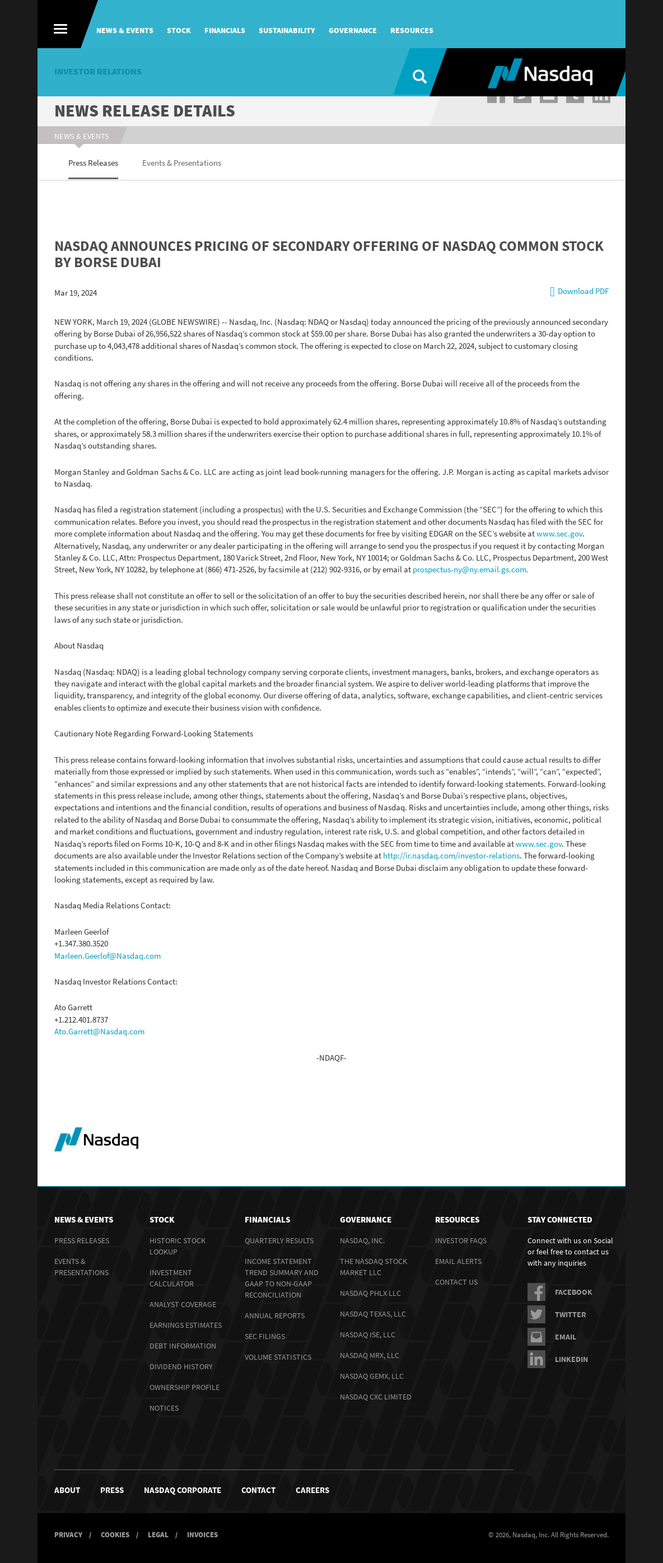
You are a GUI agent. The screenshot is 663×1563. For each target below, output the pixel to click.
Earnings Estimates (186, 1324)
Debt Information (183, 1345)
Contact (258, 1489)
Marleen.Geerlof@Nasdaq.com (107, 954)
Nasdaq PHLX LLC (370, 1292)
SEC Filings (265, 1336)
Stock (179, 30)
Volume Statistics (278, 1356)
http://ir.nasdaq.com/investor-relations (451, 855)
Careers (312, 1489)
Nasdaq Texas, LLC (373, 1313)
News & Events (124, 30)
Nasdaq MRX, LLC (369, 1355)
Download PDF (583, 290)
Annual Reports (275, 1315)
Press (112, 1489)
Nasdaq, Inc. (362, 1240)
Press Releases (81, 1240)
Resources (411, 30)
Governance (353, 30)
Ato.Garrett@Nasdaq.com (99, 1030)
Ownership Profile (185, 1387)
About (67, 1489)
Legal (158, 1534)
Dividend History (181, 1366)
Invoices (202, 1534)
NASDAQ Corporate (182, 1489)
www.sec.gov (559, 533)
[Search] (411, 72)
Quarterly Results (279, 1240)
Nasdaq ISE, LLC (367, 1334)
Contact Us (456, 1281)
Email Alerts (458, 1261)
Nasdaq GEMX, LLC (372, 1375)
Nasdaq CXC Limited (376, 1396)
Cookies (115, 1534)
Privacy (68, 1534)
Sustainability (287, 30)
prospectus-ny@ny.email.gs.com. (471, 568)
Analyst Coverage (183, 1304)
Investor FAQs (461, 1240)
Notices (164, 1407)
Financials (224, 30)
